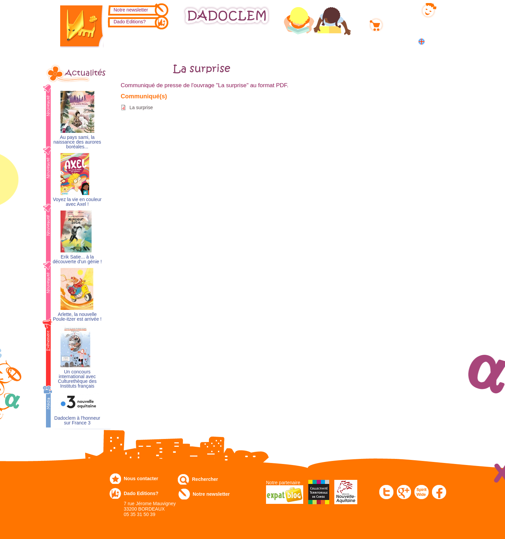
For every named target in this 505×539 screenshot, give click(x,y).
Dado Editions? (130, 21)
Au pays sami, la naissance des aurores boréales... (77, 142)
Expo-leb (219, 41)
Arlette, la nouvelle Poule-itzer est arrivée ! (77, 317)
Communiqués (265, 41)
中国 (432, 49)
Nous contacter (141, 478)
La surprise (141, 107)
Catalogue (129, 41)
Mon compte (399, 9)
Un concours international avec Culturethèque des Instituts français (77, 379)
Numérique (314, 41)
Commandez (175, 41)
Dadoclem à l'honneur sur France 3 (77, 420)
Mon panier (398, 23)
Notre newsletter (131, 10)
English (434, 41)
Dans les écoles (365, 41)
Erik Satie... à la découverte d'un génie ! (77, 259)
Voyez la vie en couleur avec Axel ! (77, 202)
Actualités (85, 73)
